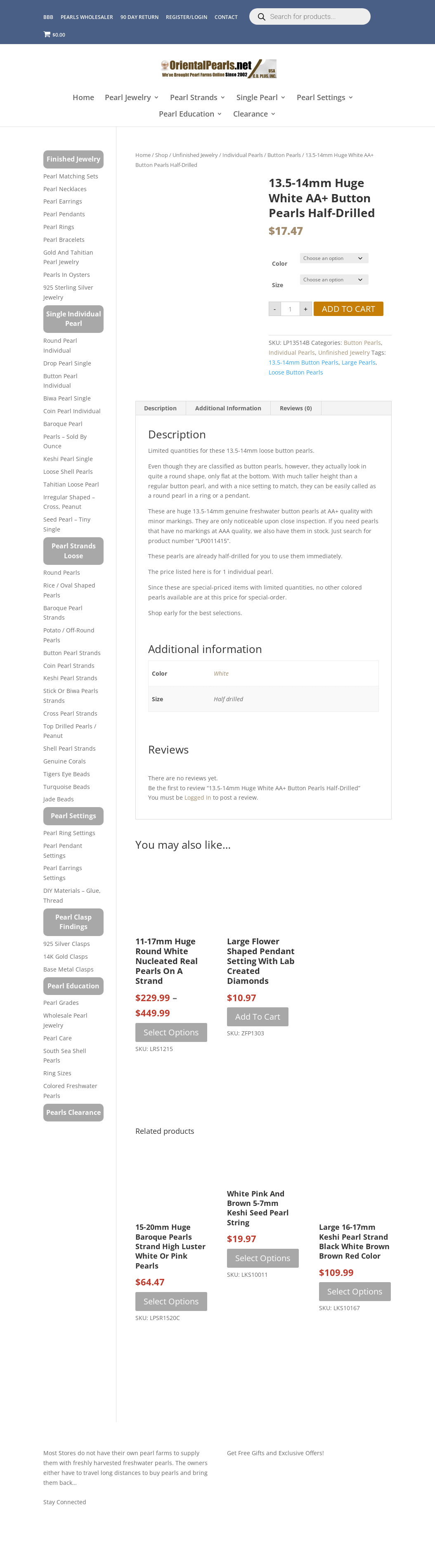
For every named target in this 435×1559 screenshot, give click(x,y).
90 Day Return (139, 17)
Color (279, 263)
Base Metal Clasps (68, 969)
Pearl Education (186, 114)
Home (83, 98)
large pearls (359, 362)
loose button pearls (296, 372)
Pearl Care (57, 1038)
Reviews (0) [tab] (296, 408)
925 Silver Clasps (66, 944)
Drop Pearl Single (67, 363)
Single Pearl (257, 98)
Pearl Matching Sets (70, 176)
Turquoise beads (66, 787)
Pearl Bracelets (64, 239)
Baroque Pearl (63, 424)
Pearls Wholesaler (87, 17)
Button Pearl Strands (72, 653)
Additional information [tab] (228, 408)
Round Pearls (61, 572)
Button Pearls (284, 155)
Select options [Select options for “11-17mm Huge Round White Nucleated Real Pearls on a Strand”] (171, 1032)
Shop (161, 155)
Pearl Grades (61, 1003)
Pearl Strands (194, 98)
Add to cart (348, 308)
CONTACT (226, 17)
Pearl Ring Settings (69, 833)
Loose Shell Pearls (68, 471)
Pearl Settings (321, 98)
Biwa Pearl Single (67, 398)
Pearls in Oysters (66, 275)
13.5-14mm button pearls (303, 362)
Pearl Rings (58, 227)
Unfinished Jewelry (195, 155)
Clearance (250, 114)
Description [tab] (160, 408)
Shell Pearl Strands (69, 748)
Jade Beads (58, 799)
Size (277, 285)
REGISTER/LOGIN (186, 17)
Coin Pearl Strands (69, 665)
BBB (48, 17)
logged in (197, 797)
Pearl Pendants (64, 214)
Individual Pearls (242, 155)
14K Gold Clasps (65, 956)
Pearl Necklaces (65, 189)
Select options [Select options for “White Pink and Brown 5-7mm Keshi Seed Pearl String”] (263, 1258)
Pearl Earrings (62, 201)
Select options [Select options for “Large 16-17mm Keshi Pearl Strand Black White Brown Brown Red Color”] (355, 1291)
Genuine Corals (64, 761)
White (221, 673)
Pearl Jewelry (128, 98)
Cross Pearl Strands (70, 713)
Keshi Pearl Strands (70, 678)
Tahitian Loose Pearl (71, 484)
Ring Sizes (57, 1073)
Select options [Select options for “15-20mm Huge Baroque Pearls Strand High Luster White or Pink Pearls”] (171, 1301)
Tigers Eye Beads (66, 774)
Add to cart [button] (257, 1016)
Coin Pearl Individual (72, 411)
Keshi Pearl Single (68, 459)
